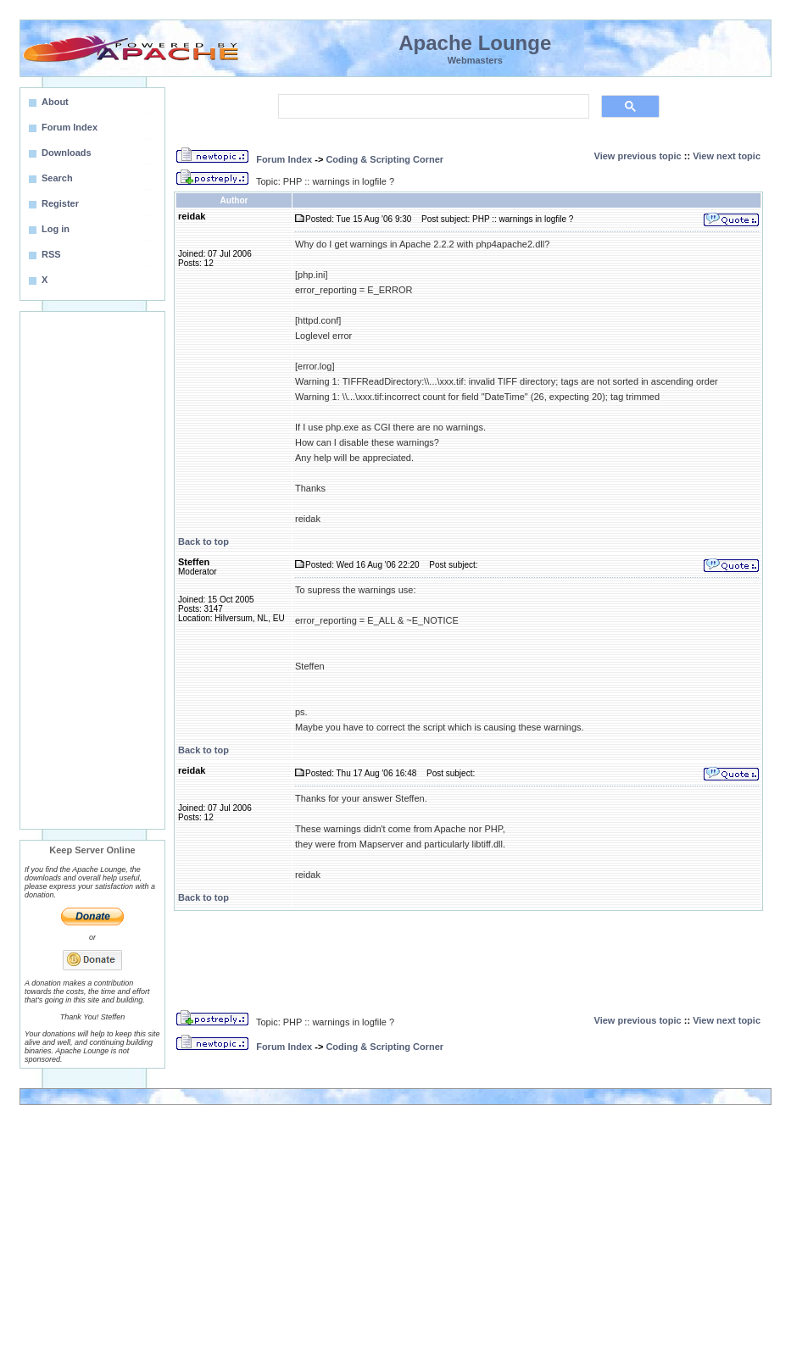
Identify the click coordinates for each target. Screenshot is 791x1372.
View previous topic (638, 156)
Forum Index (284, 159)
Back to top (203, 541)
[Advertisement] (92, 570)
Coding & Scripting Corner (384, 159)
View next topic (726, 156)
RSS (51, 254)
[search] (432, 106)
